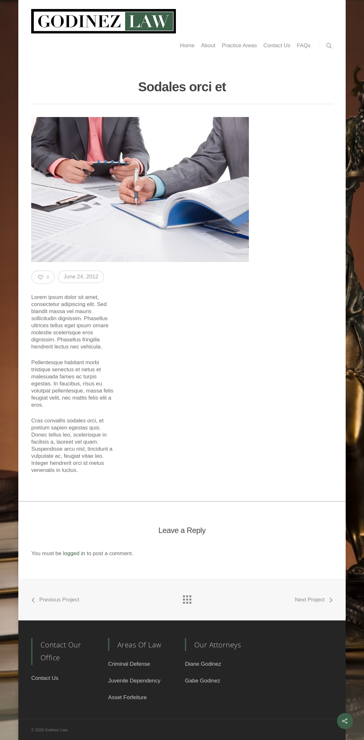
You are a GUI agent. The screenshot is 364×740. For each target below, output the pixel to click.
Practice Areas (239, 45)
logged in (74, 553)
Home (187, 45)
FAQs (304, 45)
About (208, 45)
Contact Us (276, 45)
